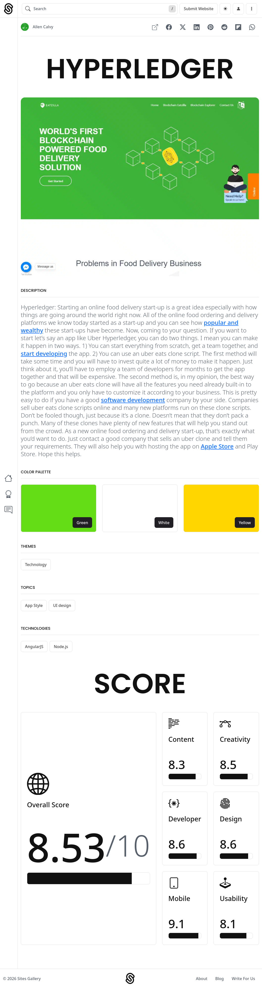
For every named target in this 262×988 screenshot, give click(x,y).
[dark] (225, 8)
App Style (34, 605)
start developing (44, 353)
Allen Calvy (43, 27)
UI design (62, 605)
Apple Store (217, 446)
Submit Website (198, 8)
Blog (219, 978)
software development (133, 400)
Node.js (61, 646)
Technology (36, 564)
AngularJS (34, 646)
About (201, 978)
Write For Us (243, 978)
